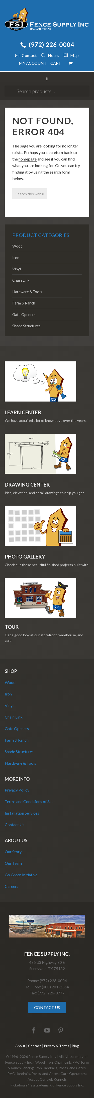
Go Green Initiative (21, 874)
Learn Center (23, 412)
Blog (75, 1046)
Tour (12, 627)
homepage (28, 158)
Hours (50, 55)
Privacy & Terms (56, 1046)
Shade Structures (26, 326)
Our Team (13, 863)
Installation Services (22, 813)
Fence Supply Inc (47, 20)
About (20, 1046)
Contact (26, 55)
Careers (11, 886)
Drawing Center (27, 485)
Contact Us (14, 824)
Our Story (13, 851)
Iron (15, 257)
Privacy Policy (17, 790)
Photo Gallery (25, 557)
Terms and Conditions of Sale (29, 801)
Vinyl (16, 269)
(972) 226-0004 (47, 44)
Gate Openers (24, 314)
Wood (17, 246)
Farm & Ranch (23, 303)
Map (69, 55)
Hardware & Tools (27, 291)
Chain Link (20, 280)
